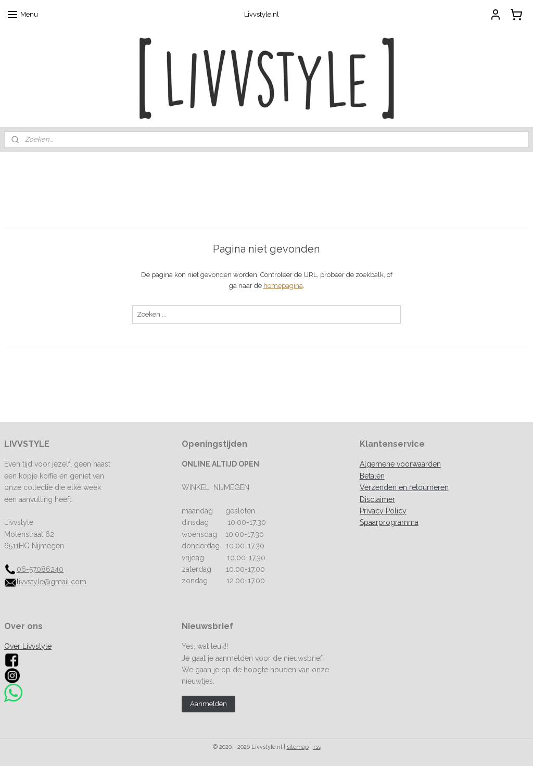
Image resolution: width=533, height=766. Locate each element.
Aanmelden (208, 704)
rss (317, 747)
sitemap (298, 747)
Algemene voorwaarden (400, 464)
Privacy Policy (383, 511)
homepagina (283, 286)
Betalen (372, 476)
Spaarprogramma (389, 522)
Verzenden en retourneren (404, 487)
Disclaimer (377, 499)
